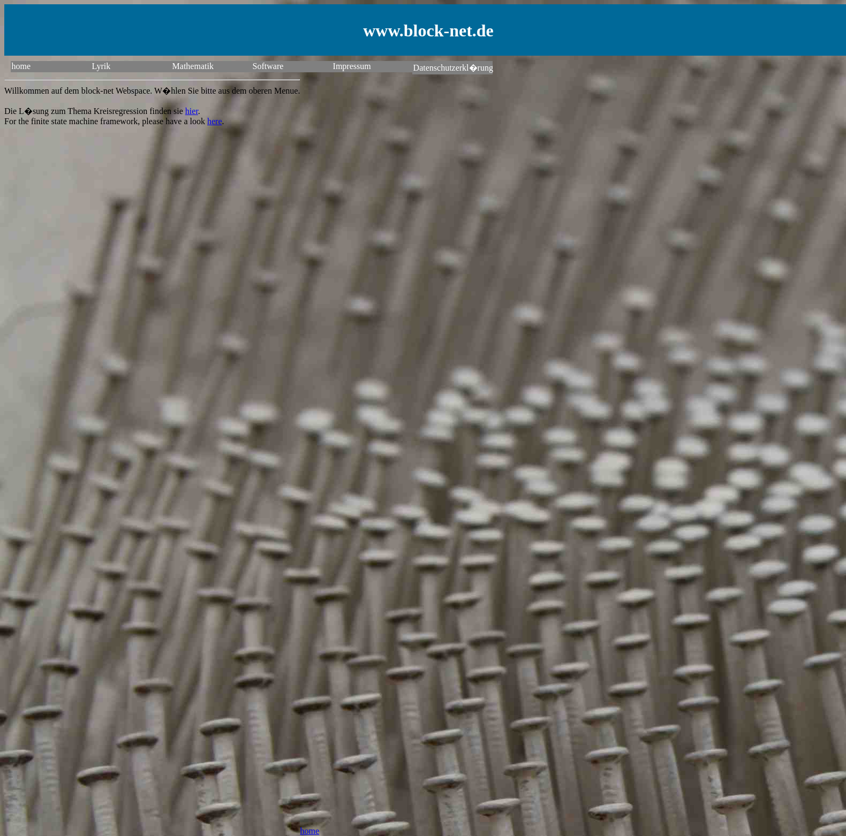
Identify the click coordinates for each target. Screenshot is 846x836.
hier (191, 111)
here (214, 121)
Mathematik (193, 66)
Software (268, 66)
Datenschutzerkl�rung (453, 67)
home (21, 66)
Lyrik (101, 66)
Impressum (352, 66)
